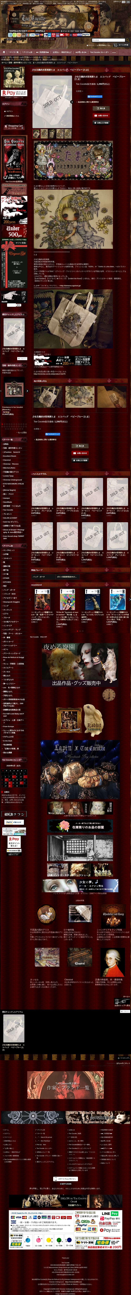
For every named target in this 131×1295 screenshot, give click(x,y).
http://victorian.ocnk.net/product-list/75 (50, 374)
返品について (105, 1163)
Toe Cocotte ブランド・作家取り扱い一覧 (49, 1157)
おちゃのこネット (123, 1063)
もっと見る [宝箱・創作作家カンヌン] (22, 433)
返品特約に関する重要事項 (88, 102)
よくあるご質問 (106, 1144)
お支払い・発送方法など (12, 1152)
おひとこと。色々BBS (76, 1141)
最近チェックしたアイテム (45, 1162)
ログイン (91, 45)
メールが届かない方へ (108, 1152)
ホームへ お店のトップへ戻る (122, 1001)
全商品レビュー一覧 (43, 1152)
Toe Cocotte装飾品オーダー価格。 (80, 1144)
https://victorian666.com (73, 1282)
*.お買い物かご (9, 1148)
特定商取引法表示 (107, 1130)
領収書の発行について (108, 1159)
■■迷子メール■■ (106, 1148)
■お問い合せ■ (105, 1141)
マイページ (8, 1137)
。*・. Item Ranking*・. (44, 1141)
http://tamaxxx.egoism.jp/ (70, 286)
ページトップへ (125, 1058)
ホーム (6, 1130)
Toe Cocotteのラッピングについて (80, 1148)
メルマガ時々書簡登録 (11, 1155)
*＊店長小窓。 (73, 1137)
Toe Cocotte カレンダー (44, 1148)
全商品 (5, 444)
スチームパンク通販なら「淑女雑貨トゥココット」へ (82, 1159)
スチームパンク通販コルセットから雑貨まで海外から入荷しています (82, 1169)
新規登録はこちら (104, 45)
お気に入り (8, 1144)
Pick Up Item (41, 1144)
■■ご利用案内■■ (106, 1133)
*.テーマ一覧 (41, 1133)
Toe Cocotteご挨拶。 (76, 1133)
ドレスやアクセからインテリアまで (80, 1164)
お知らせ (72, 1130)
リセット (23, 358)
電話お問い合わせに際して (110, 1155)
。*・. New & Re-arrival (44, 1137)
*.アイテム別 (41, 1130)
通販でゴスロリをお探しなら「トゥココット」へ (82, 1153)
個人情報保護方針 (107, 1137)
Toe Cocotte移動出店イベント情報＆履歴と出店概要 (17, 1161)
